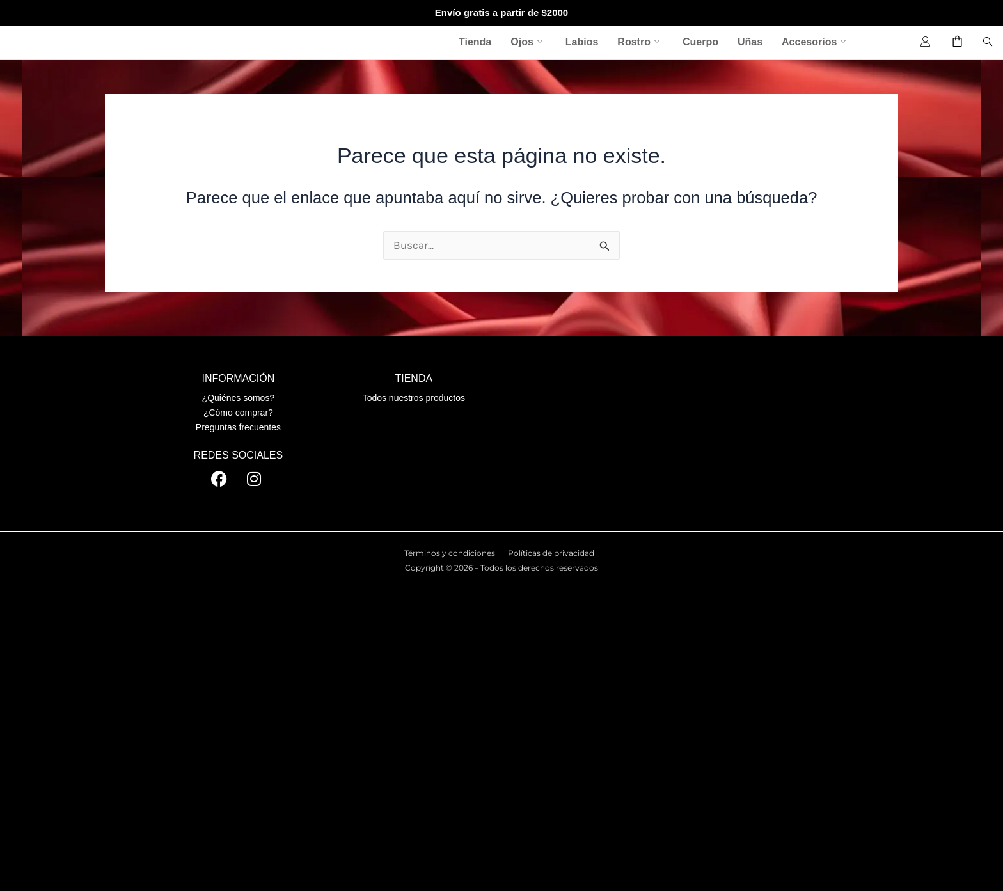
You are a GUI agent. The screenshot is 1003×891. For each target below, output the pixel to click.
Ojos (526, 42)
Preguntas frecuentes (238, 427)
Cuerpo (700, 41)
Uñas (750, 41)
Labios (582, 41)
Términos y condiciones (449, 553)
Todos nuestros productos (414, 398)
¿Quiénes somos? (238, 398)
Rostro (638, 42)
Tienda (475, 41)
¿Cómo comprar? (238, 412)
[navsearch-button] (987, 42)
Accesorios (814, 42)
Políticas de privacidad (551, 553)
